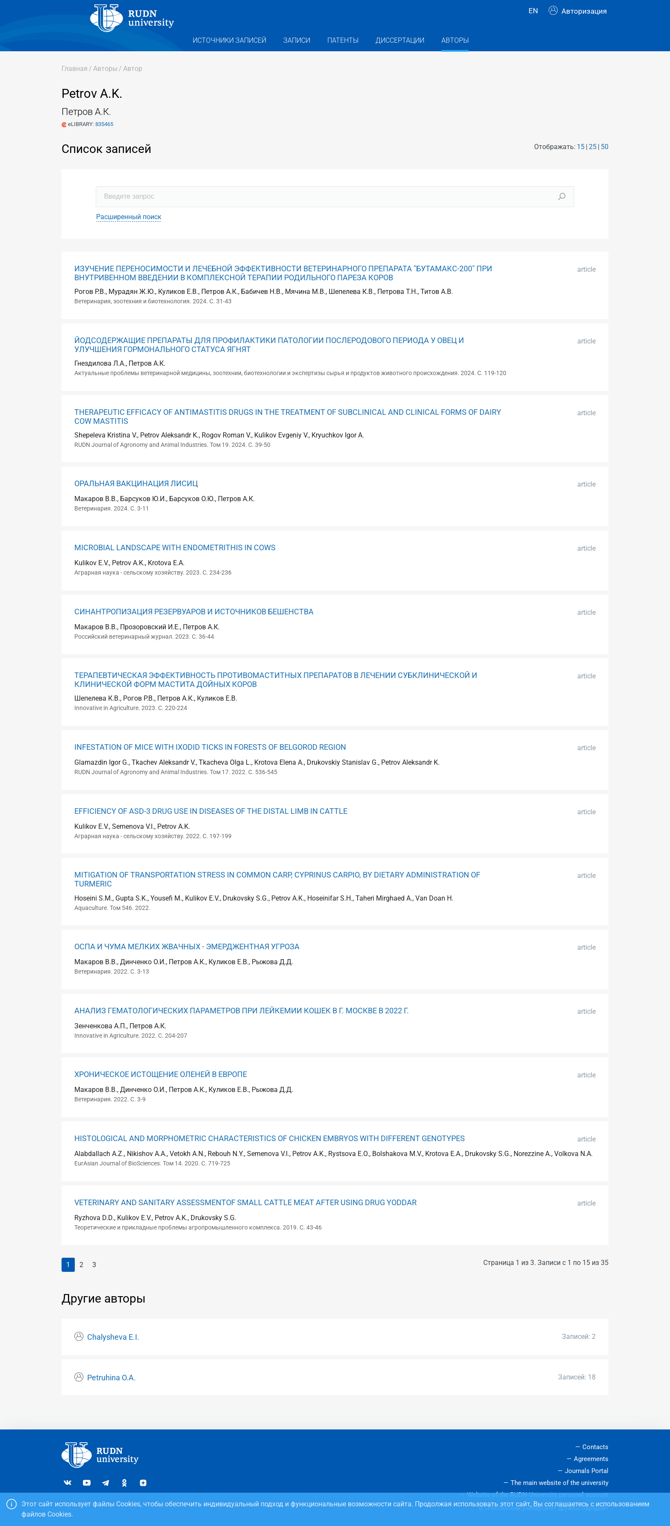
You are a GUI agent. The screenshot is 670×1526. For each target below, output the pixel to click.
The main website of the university (559, 1483)
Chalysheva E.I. (113, 1354)
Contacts (595, 1447)
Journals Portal (586, 1471)
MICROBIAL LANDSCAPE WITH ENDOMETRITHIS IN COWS (175, 565)
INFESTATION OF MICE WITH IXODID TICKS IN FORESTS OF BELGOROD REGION (210, 764)
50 (604, 164)
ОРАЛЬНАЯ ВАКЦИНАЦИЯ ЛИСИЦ (136, 500)
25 (593, 164)
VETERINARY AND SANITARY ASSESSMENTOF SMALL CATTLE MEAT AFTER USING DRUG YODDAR (245, 1219)
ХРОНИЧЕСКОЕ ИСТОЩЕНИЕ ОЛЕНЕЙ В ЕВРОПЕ (160, 1091)
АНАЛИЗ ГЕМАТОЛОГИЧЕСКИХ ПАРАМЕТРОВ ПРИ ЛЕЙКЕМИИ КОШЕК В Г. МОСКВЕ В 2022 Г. (241, 1028)
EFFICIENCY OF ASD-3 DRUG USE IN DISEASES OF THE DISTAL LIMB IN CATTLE (210, 828)
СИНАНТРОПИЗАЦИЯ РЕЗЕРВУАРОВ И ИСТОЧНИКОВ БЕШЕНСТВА (194, 629)
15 (581, 164)
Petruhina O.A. (111, 1395)
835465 (104, 141)
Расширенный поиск (129, 234)
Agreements (591, 1459)
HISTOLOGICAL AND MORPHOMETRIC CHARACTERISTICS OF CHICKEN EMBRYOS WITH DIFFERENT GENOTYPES (269, 1155)
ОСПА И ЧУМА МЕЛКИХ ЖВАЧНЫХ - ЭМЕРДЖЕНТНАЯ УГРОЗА (187, 964)
